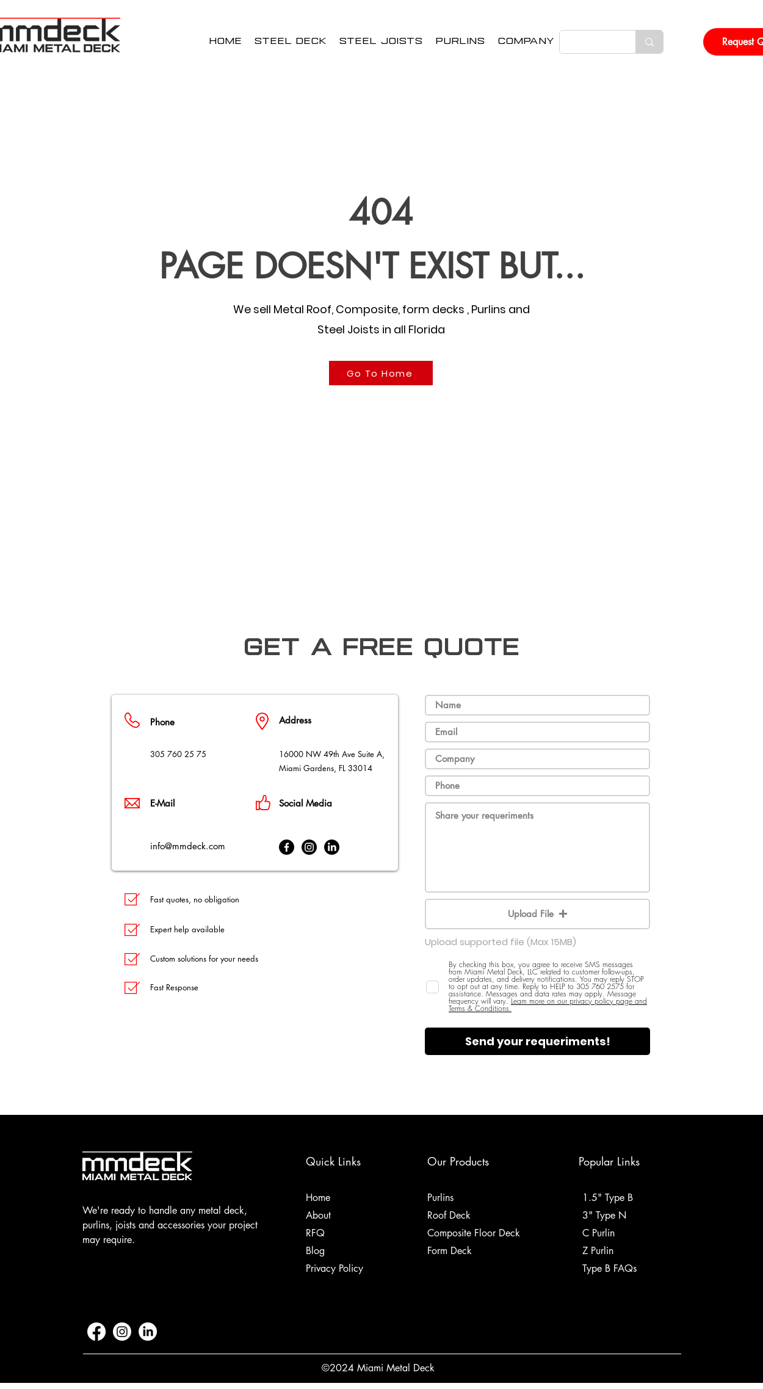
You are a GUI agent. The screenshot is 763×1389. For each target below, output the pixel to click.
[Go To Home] (381, 373)
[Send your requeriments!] (537, 1041)
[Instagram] (309, 847)
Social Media (305, 803)
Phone (162, 722)
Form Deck (449, 1250)
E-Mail (162, 803)
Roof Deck (449, 1215)
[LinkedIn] (331, 847)
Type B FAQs (609, 1268)
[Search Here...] (588, 42)
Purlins (440, 1197)
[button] (525, 42)
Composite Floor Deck (473, 1233)
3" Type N (604, 1215)
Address (295, 720)
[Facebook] (286, 847)
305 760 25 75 (178, 754)
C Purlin (598, 1233)
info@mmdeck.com (187, 846)
